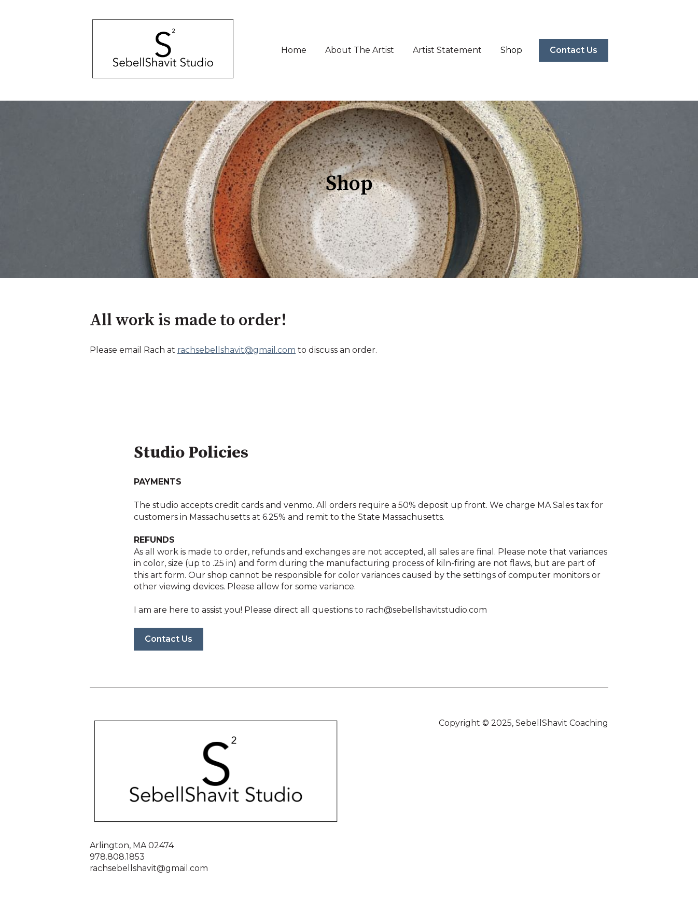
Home (293, 50)
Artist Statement (447, 50)
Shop (511, 50)
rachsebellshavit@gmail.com (236, 350)
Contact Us (573, 50)
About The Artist (359, 50)
